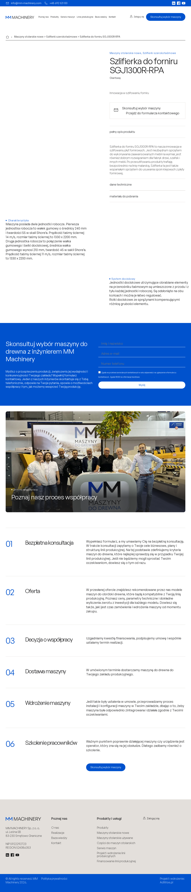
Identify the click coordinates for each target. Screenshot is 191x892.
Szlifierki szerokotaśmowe (61, 36)
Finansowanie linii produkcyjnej (116, 861)
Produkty (54, 17)
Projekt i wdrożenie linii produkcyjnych (111, 855)
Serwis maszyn (67, 17)
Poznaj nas (43, 17)
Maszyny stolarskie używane (115, 837)
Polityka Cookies (53, 883)
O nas (55, 827)
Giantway (115, 77)
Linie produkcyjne (85, 17)
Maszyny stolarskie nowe (29, 36)
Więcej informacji (147, 377)
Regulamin (48, 887)
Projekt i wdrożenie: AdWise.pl (172, 880)
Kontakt (112, 17)
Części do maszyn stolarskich (116, 843)
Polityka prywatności (54, 878)
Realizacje (57, 832)
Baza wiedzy (101, 17)
